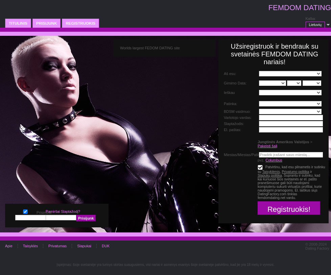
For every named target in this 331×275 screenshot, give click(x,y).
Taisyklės (30, 246)
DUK (106, 246)
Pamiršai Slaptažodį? (63, 211)
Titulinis (18, 23)
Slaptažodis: (234, 124)
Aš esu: (230, 74)
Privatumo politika (295, 172)
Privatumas (57, 246)
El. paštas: (232, 130)
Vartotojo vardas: (238, 118)
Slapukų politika (270, 175)
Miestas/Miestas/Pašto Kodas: (249, 155)
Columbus (273, 160)
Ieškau (229, 93)
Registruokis (80, 23)
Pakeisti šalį (267, 146)
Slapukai (84, 246)
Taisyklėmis (271, 172)
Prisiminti (25, 210)
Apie (9, 246)
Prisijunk (46, 23)
